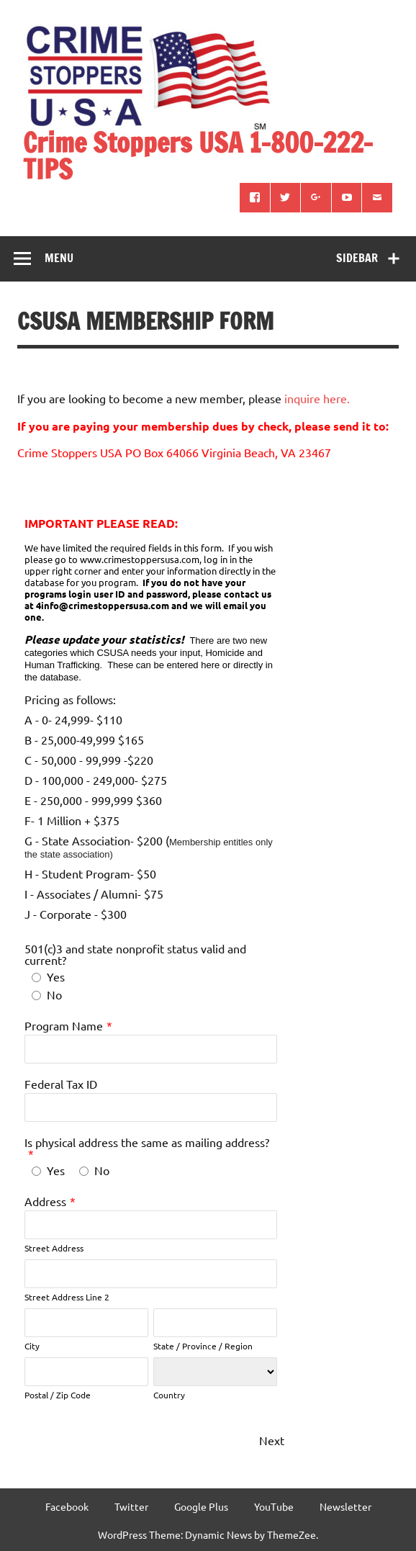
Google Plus (201, 1506)
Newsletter (345, 1506)
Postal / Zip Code (57, 1395)
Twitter (131, 1506)
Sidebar (357, 258)
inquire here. (317, 398)
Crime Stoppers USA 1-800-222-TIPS (198, 156)
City (32, 1346)
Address (45, 1201)
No (54, 994)
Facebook (67, 1506)
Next (271, 1440)
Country (169, 1395)
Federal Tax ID (60, 1083)
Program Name (63, 1025)
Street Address (53, 1248)
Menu (59, 258)
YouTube (274, 1506)
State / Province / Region (203, 1346)
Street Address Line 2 (66, 1297)
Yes (56, 976)
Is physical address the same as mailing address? (146, 1142)
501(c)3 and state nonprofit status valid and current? (135, 954)
